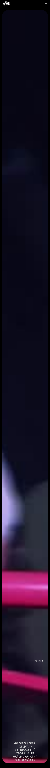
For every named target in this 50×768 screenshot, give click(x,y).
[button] (46, 3)
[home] (6, 3)
